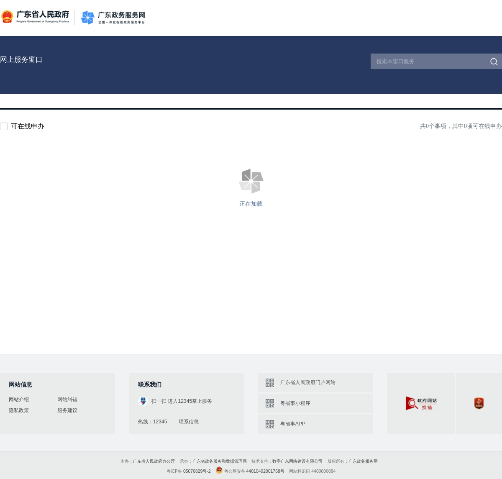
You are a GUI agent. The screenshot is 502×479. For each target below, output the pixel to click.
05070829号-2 (197, 471)
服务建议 (67, 410)
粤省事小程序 (295, 403)
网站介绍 (19, 399)
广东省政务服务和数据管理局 (219, 461)
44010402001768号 (265, 471)
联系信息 (189, 422)
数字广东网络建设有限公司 (297, 461)
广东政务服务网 (113, 18)
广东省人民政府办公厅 (154, 461)
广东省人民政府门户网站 (308, 382)
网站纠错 (67, 399)
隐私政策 (19, 410)
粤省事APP (292, 424)
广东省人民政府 (36, 17)
